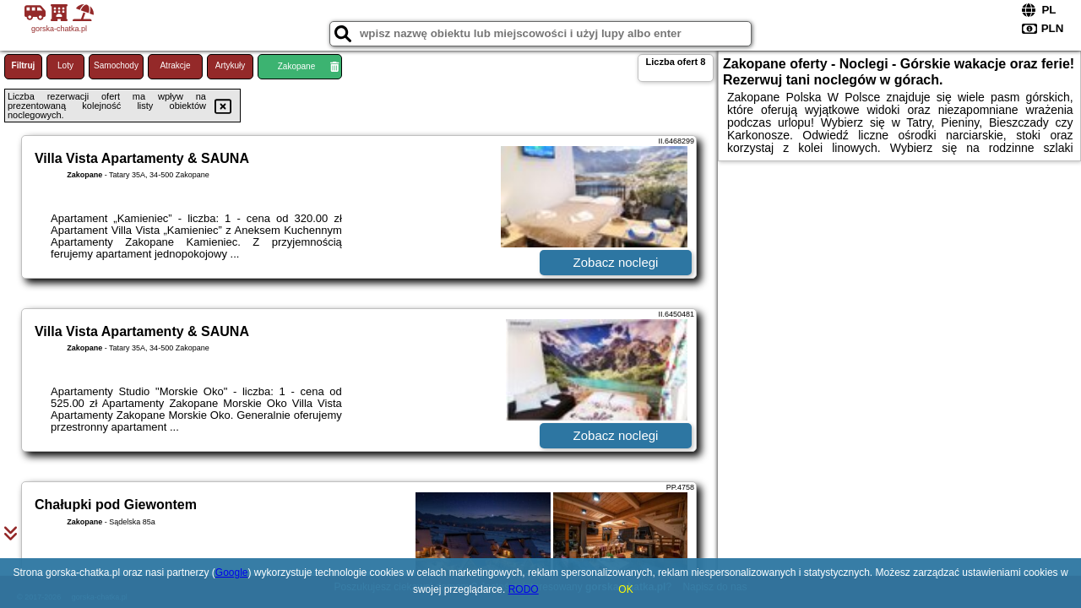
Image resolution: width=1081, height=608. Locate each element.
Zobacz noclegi (616, 262)
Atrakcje (175, 65)
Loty (65, 65)
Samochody (116, 65)
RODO (523, 589)
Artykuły (230, 65)
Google (231, 572)
